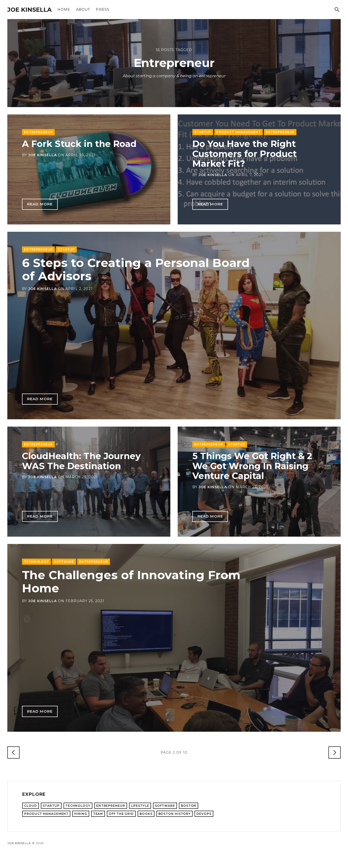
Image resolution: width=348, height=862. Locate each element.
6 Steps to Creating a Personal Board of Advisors (136, 269)
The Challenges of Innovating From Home (131, 581)
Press (102, 9)
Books (146, 814)
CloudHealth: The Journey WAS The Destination (81, 461)
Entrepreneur (38, 132)
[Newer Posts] (13, 752)
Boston (188, 805)
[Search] (337, 9)
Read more (40, 204)
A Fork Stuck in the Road (79, 143)
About (83, 9)
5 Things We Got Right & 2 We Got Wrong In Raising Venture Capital (252, 466)
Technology (36, 562)
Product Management (238, 132)
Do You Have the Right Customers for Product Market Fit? (244, 153)
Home (63, 9)
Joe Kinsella (29, 9)
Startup (202, 132)
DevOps (203, 814)
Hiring (80, 814)
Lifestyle (140, 805)
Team (98, 814)
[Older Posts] (334, 752)
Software (64, 562)
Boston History (174, 814)
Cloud (30, 805)
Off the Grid (121, 814)
